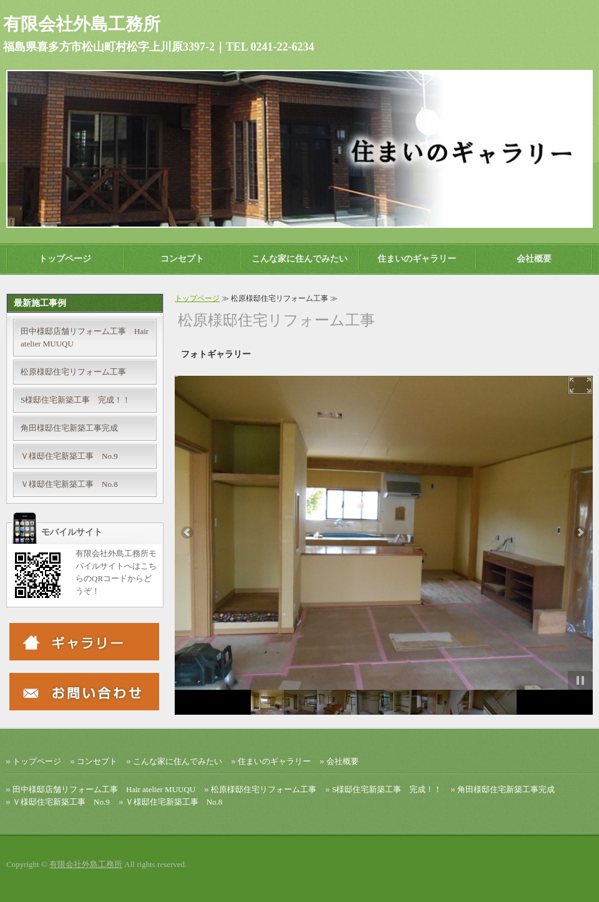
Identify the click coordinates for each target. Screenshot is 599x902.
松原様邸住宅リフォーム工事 (73, 371)
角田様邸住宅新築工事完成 (69, 428)
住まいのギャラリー (416, 258)
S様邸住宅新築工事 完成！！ (75, 399)
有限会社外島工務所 (85, 864)
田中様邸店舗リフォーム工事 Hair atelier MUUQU (85, 337)
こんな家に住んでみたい (299, 258)
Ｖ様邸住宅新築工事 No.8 (69, 484)
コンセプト (182, 258)
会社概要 (534, 258)
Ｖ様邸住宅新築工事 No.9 (69, 456)
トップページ (65, 258)
